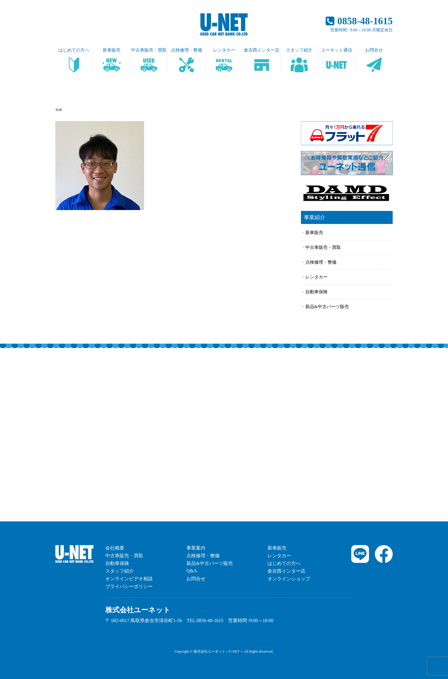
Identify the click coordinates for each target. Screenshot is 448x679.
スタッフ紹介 (299, 50)
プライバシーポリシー (129, 586)
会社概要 (114, 547)
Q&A (191, 570)
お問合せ (374, 50)
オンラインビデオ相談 (129, 578)
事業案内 (195, 547)
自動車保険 (316, 291)
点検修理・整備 (186, 50)
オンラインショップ (288, 578)
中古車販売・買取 (149, 50)
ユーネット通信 (336, 50)
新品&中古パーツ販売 (327, 306)
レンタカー (224, 50)
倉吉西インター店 (261, 50)
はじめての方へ (73, 50)
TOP (58, 110)
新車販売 (111, 50)
